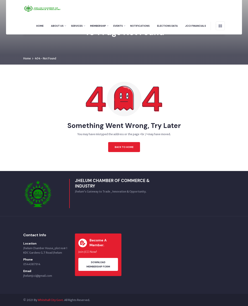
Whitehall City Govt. (51, 300)
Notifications (140, 25)
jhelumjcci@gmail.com (37, 275)
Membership (98, 25)
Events (118, 25)
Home (40, 25)
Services (77, 25)
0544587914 (31, 264)
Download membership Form (98, 264)
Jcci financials (195, 25)
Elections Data (167, 25)
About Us (57, 25)
